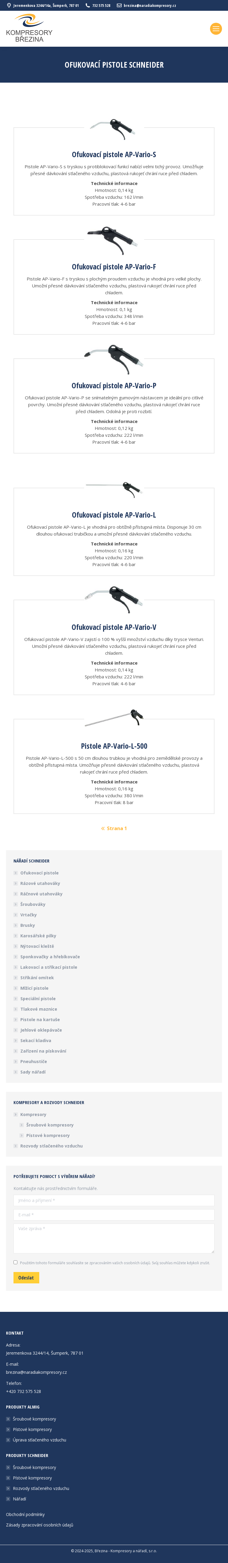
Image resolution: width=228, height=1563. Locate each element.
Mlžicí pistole (34, 988)
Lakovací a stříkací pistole (48, 967)
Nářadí (19, 1499)
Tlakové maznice (38, 1009)
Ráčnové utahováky (41, 894)
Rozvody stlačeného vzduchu (51, 1146)
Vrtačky (28, 915)
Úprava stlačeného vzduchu (39, 1440)
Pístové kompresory (48, 1135)
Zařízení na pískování (43, 1051)
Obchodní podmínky (25, 1514)
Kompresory (30, 1114)
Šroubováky (33, 904)
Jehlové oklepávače (41, 1030)
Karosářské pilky (38, 936)
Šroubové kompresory (50, 1125)
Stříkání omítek (37, 977)
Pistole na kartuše (40, 1019)
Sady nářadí (33, 1072)
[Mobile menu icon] (216, 29)
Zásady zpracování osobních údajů (39, 1525)
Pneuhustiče (33, 1061)
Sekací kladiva (35, 1040)
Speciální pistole (38, 998)
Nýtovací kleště (37, 946)
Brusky (27, 925)
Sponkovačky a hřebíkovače (50, 956)
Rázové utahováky (40, 883)
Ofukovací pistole (39, 873)
